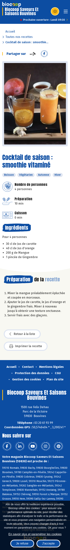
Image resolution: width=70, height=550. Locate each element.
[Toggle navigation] (66, 12)
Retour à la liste (22, 334)
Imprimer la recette (25, 346)
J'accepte (48, 543)
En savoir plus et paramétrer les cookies (35, 534)
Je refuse (22, 543)
